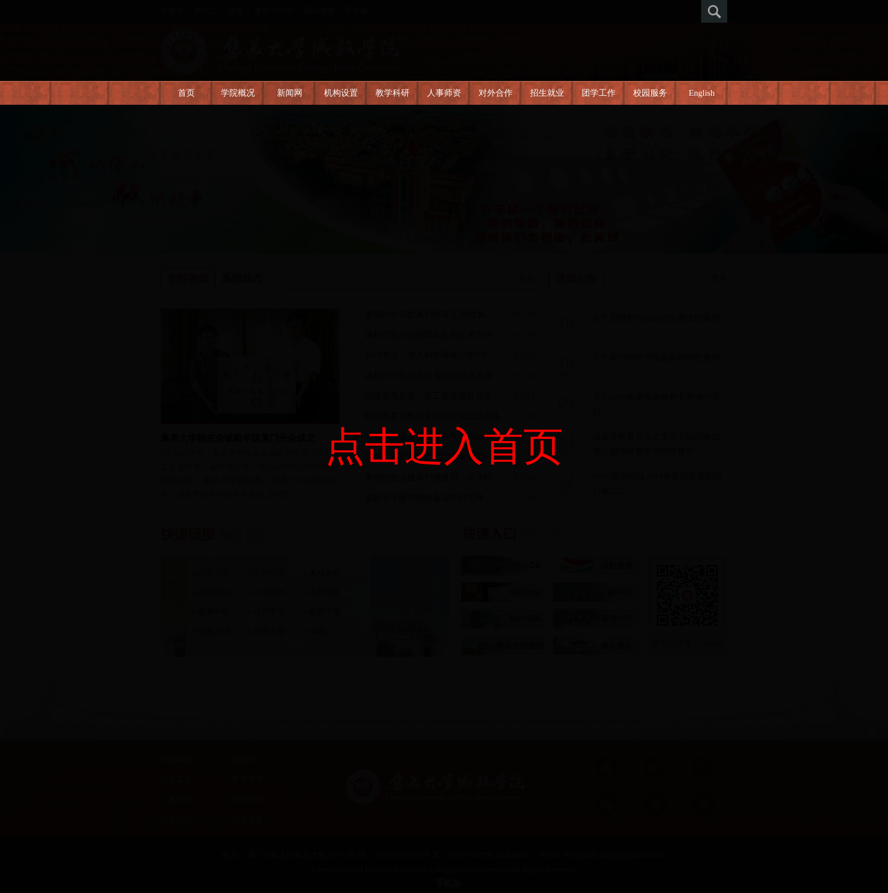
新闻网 (289, 92)
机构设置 (341, 92)
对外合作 (496, 92)
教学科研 (392, 92)
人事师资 (444, 92)
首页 (186, 92)
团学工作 (599, 92)
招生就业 (547, 92)
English (702, 92)
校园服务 (650, 92)
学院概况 (238, 92)
